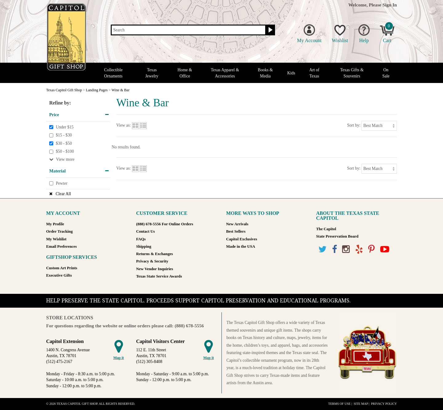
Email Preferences (61, 246)
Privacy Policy (384, 403)
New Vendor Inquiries (154, 269)
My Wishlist (56, 239)
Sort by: (353, 125)
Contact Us (145, 231)
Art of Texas (314, 73)
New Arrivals (237, 224)
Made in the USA (240, 246)
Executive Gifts (59, 275)
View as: (123, 125)
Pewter (61, 183)
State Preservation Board (337, 236)
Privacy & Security (152, 261)
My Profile (55, 224)
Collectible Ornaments (113, 73)
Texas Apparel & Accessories (225, 73)
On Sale (385, 73)
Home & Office (185, 73)
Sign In (389, 4)
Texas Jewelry (151, 73)
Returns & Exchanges (154, 254)
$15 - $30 (64, 135)
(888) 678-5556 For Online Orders (164, 224)
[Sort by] (379, 125)
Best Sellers (235, 231)
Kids (291, 73)
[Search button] (269, 30)
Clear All (63, 193)
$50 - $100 (65, 151)
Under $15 (65, 127)
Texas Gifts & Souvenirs (352, 73)
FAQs (141, 239)
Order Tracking (59, 231)
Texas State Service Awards (159, 276)
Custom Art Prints (61, 268)
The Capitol (326, 229)
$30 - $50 (64, 143)
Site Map (360, 403)
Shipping (143, 246)
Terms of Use (339, 403)
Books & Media (265, 73)
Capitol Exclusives (241, 239)
